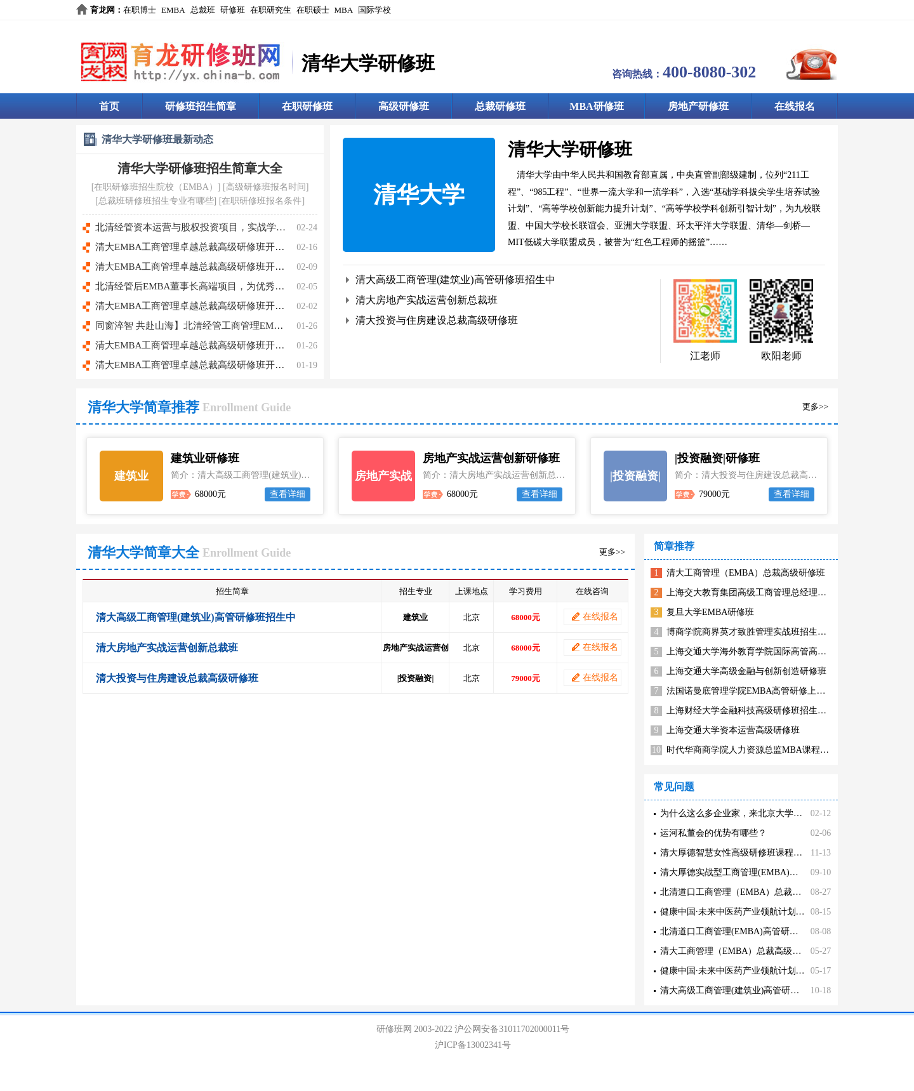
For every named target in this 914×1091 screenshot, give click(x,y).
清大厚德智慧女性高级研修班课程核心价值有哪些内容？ (771, 852)
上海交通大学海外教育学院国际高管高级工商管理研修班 (777, 651)
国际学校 (374, 10)
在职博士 (139, 10)
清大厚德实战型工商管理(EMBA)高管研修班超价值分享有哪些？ (787, 872)
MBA (344, 10)
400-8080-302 (709, 72)
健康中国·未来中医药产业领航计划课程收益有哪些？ (763, 911)
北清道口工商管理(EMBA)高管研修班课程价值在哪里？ (769, 931)
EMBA (173, 10)
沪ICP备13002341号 (473, 1045)
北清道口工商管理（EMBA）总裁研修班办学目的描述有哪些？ (784, 892)
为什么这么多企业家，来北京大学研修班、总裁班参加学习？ (780, 813)
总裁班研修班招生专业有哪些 (156, 201)
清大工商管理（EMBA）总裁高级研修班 (745, 573)
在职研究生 (270, 10)
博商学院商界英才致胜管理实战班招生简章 (750, 632)
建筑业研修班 (205, 458)
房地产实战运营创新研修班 (491, 458)
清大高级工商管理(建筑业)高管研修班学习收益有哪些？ (769, 990)
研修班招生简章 (200, 106)
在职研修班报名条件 (261, 201)
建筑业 (131, 476)
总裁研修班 (500, 106)
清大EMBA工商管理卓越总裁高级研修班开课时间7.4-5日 (214, 306)
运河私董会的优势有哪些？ (713, 833)
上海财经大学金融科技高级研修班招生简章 (750, 710)
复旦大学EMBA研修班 (710, 612)
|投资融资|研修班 (717, 458)
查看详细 (287, 494)
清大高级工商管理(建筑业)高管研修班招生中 (455, 279)
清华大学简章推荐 (143, 407)
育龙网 (102, 10)
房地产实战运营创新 (383, 485)
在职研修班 (307, 106)
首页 (109, 106)
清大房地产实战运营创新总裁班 (426, 299)
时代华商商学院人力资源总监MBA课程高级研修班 (765, 750)
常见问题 (674, 786)
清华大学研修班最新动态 (157, 139)
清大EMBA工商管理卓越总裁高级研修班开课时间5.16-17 (214, 345)
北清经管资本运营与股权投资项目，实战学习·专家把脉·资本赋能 (231, 227)
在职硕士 (312, 10)
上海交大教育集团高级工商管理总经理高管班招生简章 (773, 592)
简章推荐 (674, 546)
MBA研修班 (596, 106)
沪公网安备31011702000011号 (511, 1029)
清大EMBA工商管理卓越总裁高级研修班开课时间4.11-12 (214, 365)
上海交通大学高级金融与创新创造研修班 (746, 671)
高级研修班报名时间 (266, 187)
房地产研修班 (698, 106)
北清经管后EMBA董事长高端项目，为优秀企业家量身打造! (220, 286)
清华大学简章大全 (143, 552)
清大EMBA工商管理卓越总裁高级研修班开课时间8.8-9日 (214, 266)
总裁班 (202, 10)
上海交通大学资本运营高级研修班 (733, 730)
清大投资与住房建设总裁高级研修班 (436, 320)
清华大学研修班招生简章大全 (199, 168)
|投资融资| (635, 476)
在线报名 (794, 106)
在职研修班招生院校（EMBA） (155, 187)
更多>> (815, 406)
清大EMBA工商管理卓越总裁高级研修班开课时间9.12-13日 (219, 247)
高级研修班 (403, 106)
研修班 (232, 10)
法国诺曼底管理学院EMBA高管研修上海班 (750, 691)
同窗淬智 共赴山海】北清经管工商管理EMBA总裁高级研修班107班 (236, 326)
